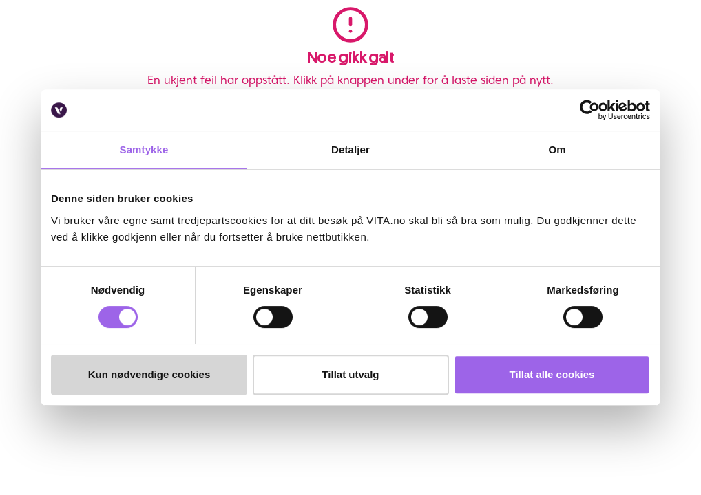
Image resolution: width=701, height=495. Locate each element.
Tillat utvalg (350, 374)
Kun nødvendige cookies (149, 374)
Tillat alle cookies (552, 374)
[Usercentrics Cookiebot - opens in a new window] (590, 110)
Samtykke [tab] (144, 149)
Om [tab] (556, 149)
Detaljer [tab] (350, 149)
